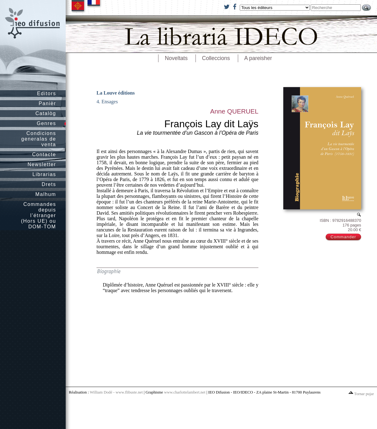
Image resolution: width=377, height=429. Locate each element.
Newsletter (41, 164)
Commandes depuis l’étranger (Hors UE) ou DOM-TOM (38, 215)
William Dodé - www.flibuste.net (116, 392)
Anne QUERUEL (234, 111)
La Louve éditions (116, 93)
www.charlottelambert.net (184, 392)
